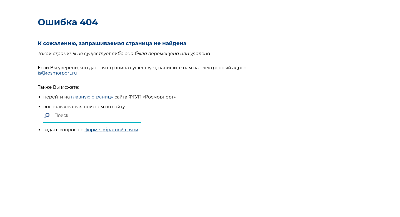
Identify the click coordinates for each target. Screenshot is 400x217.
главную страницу (92, 97)
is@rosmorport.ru (57, 73)
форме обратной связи (111, 129)
